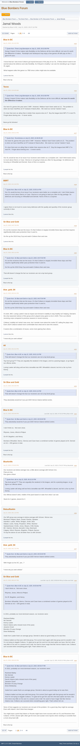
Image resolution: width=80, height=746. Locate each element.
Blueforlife (8, 462)
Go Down (5, 33)
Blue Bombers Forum (14, 8)
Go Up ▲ (76, 743)
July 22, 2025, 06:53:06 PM (11, 385)
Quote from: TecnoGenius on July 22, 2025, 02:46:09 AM (25, 138)
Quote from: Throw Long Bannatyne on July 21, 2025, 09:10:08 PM (28, 48)
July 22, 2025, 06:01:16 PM (11, 252)
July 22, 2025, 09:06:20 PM (11, 660)
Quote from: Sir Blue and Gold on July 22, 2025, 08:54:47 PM (26, 666)
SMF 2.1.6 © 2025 (6, 743)
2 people (5, 169)
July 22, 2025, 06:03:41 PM (11, 293)
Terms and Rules (68, 743)
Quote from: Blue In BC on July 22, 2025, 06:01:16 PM (24, 354)
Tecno (6, 87)
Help (60, 743)
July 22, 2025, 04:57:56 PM (11, 225)
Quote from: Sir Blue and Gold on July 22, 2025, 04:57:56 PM (26, 258)
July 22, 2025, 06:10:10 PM (11, 349)
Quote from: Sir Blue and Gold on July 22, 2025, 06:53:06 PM (26, 419)
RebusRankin (9, 509)
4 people (5, 450)
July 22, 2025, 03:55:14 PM (11, 132)
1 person (5, 75)
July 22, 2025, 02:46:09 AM (11, 90)
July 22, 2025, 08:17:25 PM (11, 548)
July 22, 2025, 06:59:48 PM (11, 413)
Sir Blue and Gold (11, 222)
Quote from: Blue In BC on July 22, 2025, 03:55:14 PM (24, 189)
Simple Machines (17, 743)
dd (4, 345)
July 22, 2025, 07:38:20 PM (11, 465)
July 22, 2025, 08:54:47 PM (11, 580)
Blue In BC (8, 40)
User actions (73, 33)
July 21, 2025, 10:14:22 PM (11, 43)
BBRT (5, 181)
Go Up (4, 730)
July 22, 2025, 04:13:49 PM (11, 184)
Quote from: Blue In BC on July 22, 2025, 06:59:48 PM (24, 586)
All (29, 33)
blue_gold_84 (9, 290)
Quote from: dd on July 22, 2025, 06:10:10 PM (21, 479)
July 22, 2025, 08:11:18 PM (11, 512)
